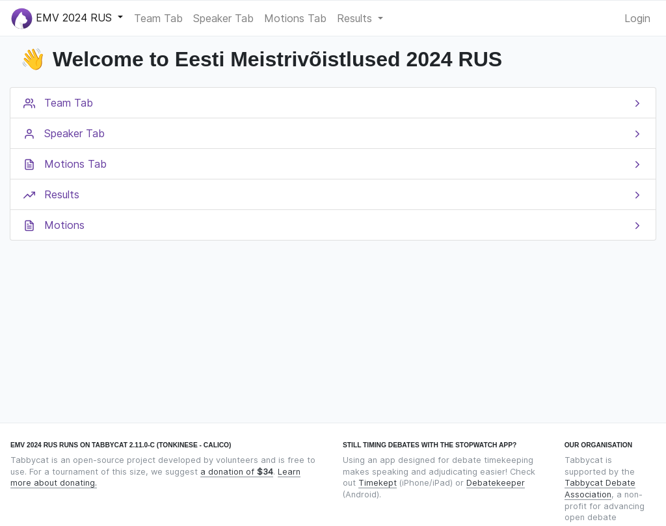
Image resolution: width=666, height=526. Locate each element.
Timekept (377, 483)
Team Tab (158, 18)
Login (637, 18)
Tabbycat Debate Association (600, 488)
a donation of (236, 472)
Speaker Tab (223, 18)
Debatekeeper (495, 483)
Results (356, 18)
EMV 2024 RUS (63, 18)
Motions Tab (295, 18)
